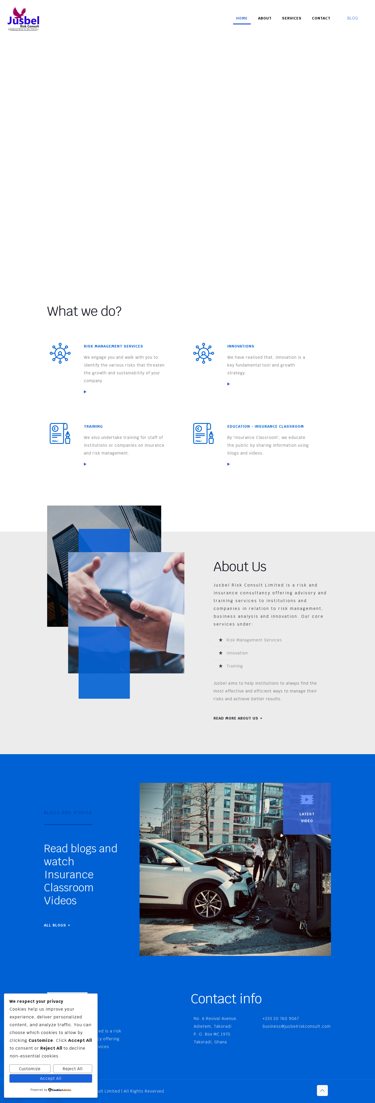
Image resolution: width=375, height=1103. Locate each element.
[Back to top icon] (322, 1090)
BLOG (356, 18)
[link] (85, 391)
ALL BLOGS (57, 925)
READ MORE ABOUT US (238, 718)
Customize (30, 1068)
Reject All (73, 1068)
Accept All (50, 1078)
